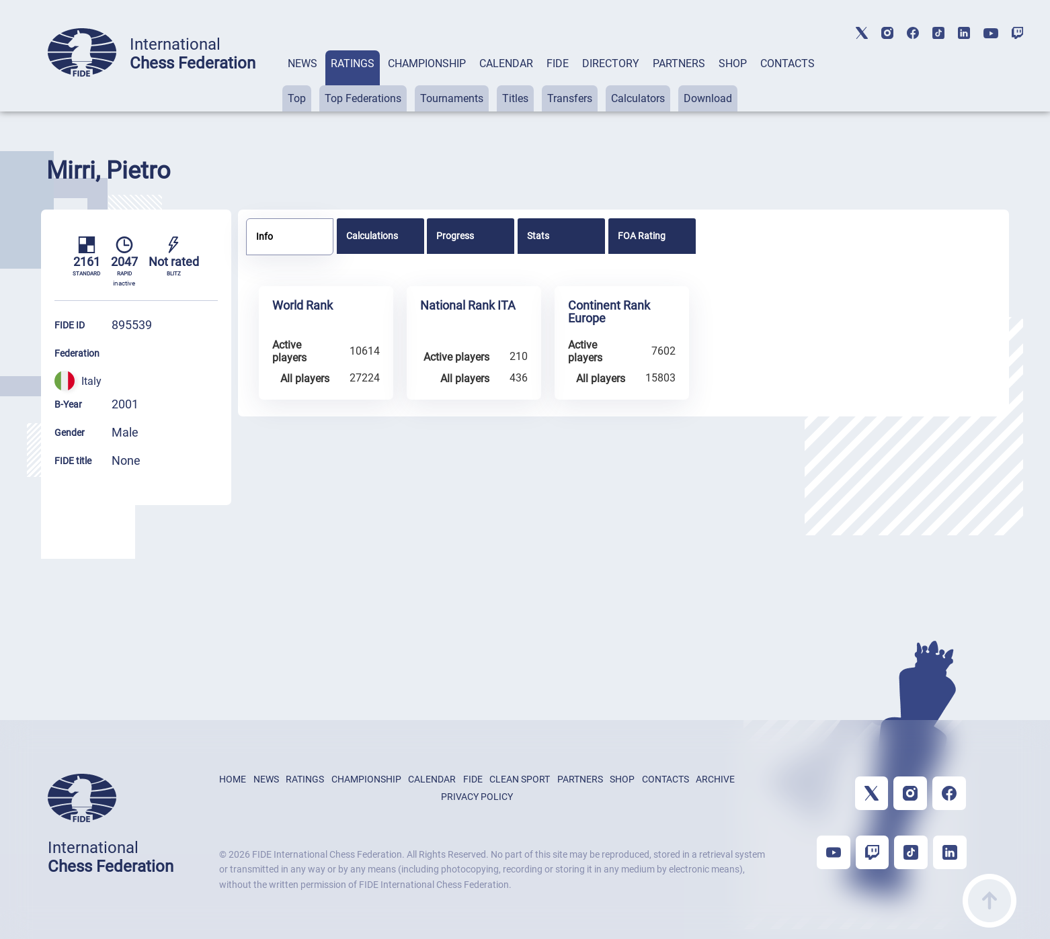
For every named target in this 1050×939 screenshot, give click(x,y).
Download (708, 98)
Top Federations (363, 98)
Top (297, 98)
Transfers (569, 98)
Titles (515, 98)
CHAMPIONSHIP (427, 63)
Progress (455, 235)
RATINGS (352, 63)
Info (264, 236)
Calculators (638, 98)
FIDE (558, 63)
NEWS (302, 63)
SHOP (733, 63)
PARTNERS (679, 63)
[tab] (302, 80)
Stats (538, 235)
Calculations (372, 235)
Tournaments (451, 98)
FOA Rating (641, 235)
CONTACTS (787, 63)
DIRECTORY (610, 63)
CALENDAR (506, 63)
